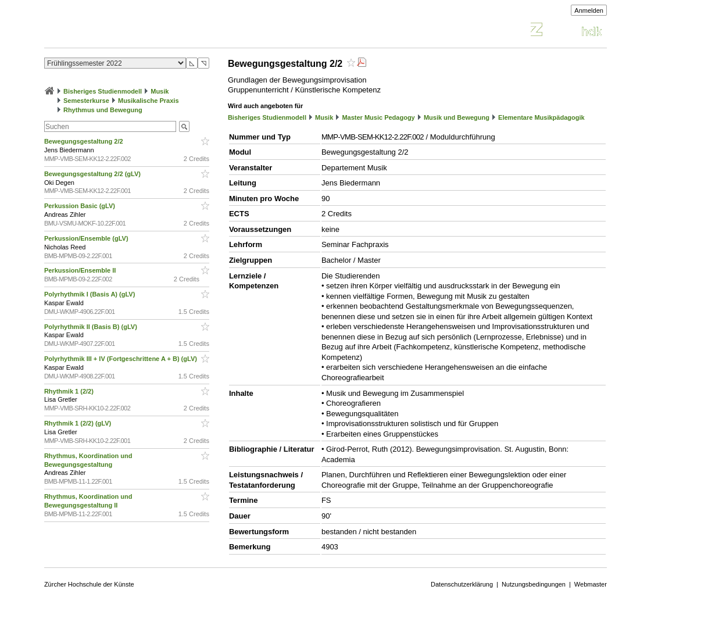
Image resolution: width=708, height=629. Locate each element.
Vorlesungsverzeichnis (129, 31)
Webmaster (590, 584)
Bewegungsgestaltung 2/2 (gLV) (93, 173)
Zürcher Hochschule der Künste (89, 584)
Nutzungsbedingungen (534, 584)
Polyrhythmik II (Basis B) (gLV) (91, 326)
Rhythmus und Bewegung (102, 109)
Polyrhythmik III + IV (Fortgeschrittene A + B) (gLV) (121, 358)
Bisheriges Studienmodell (102, 91)
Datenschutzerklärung (462, 584)
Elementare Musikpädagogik (541, 117)
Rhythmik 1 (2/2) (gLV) (78, 423)
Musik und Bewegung (456, 117)
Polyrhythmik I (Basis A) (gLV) (90, 294)
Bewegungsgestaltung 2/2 (84, 141)
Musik (160, 91)
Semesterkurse (86, 100)
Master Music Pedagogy (378, 117)
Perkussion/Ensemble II (81, 270)
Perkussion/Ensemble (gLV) (87, 238)
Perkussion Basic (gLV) (80, 205)
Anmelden (588, 10)
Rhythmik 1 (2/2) (69, 391)
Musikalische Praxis (148, 100)
